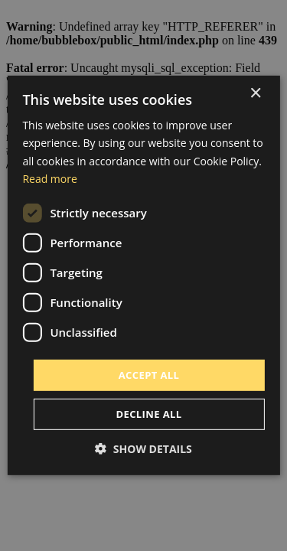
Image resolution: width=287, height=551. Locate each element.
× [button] (255, 93)
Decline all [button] (148, 414)
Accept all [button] (149, 375)
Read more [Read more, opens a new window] (49, 178)
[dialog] (143, 275)
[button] (143, 449)
